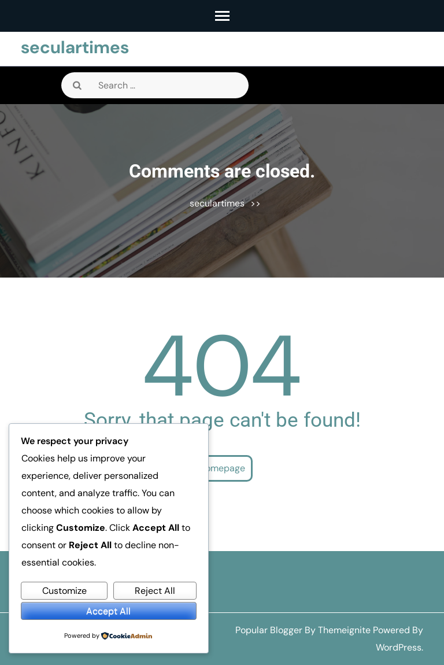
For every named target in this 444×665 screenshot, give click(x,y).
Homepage (222, 468)
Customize (64, 591)
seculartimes (75, 47)
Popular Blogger (268, 630)
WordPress (398, 647)
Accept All (108, 611)
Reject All (155, 591)
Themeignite (344, 630)
